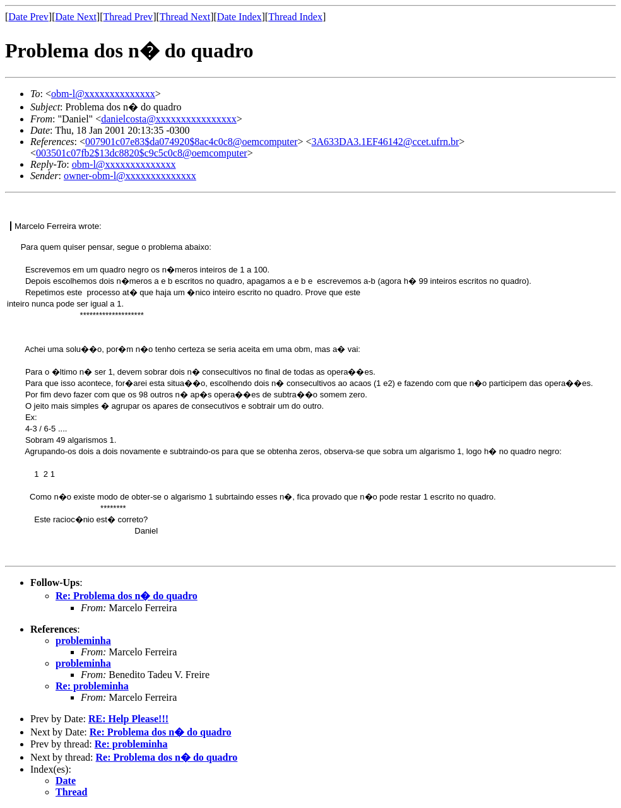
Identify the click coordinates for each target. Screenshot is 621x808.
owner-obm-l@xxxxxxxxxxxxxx (130, 175)
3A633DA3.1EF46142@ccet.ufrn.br (385, 141)
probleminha (83, 640)
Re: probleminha (92, 686)
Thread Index (295, 16)
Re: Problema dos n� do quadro (127, 595)
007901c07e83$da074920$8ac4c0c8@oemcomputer (191, 141)
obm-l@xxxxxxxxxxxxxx (103, 93)
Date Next (76, 16)
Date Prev (28, 16)
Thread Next (185, 16)
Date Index (239, 16)
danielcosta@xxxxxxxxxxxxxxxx (169, 119)
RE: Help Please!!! (128, 718)
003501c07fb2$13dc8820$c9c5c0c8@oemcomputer (141, 153)
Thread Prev (128, 16)
